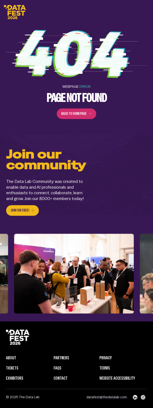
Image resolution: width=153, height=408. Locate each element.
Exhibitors (14, 385)
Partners (61, 365)
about (11, 365)
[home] (15, 11)
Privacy (105, 365)
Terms (104, 375)
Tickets (12, 375)
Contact (61, 385)
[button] (144, 11)
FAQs (57, 375)
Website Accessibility (117, 385)
